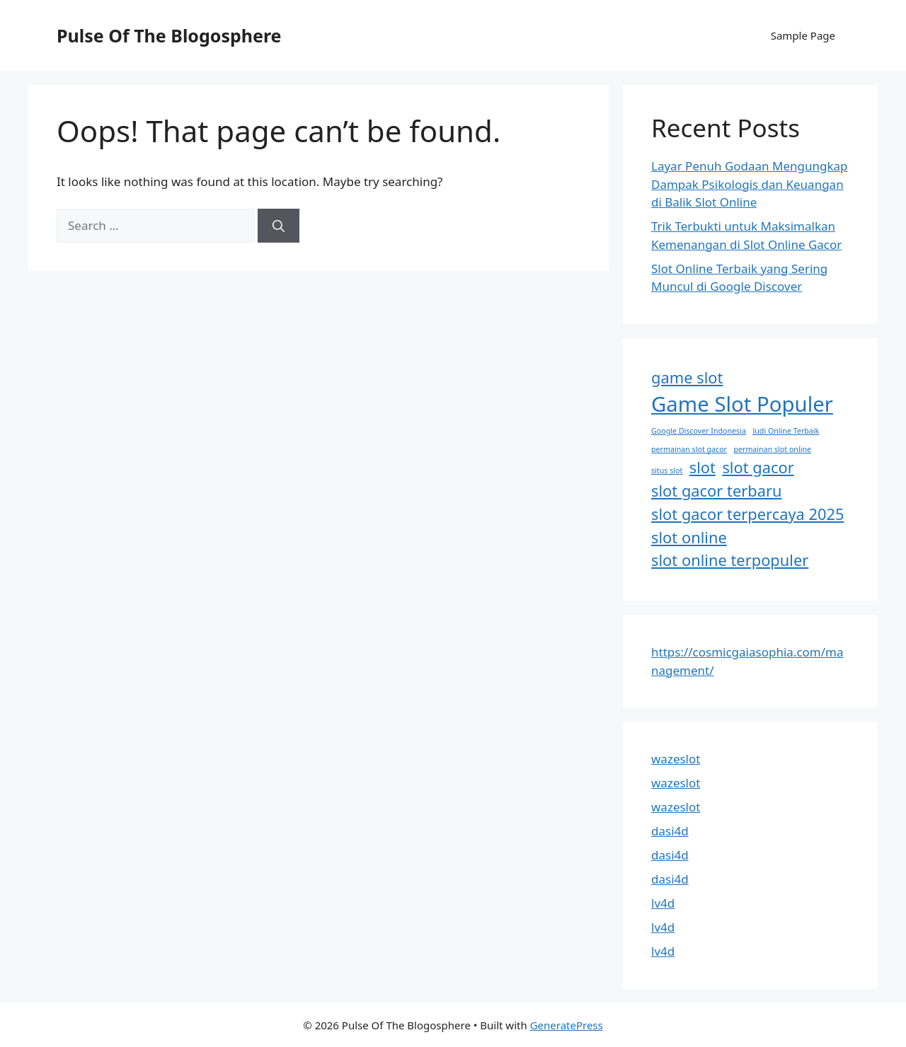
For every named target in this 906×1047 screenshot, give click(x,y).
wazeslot (675, 759)
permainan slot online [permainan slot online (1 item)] (772, 449)
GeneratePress (566, 1025)
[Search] (278, 226)
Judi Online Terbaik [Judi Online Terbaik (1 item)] (785, 431)
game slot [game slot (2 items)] (687, 377)
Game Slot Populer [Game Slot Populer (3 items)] (742, 404)
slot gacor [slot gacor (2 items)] (757, 467)
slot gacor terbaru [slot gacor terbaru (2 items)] (716, 490)
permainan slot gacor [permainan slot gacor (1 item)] (689, 449)
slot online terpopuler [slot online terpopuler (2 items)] (729, 560)
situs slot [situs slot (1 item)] (666, 470)
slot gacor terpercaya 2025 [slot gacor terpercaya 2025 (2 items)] (747, 514)
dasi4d (670, 831)
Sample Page (803, 35)
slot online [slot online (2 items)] (689, 537)
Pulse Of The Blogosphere (169, 35)
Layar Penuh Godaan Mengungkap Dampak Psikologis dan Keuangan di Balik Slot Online (749, 184)
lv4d (663, 903)
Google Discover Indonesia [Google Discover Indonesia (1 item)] (698, 431)
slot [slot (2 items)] (702, 467)
